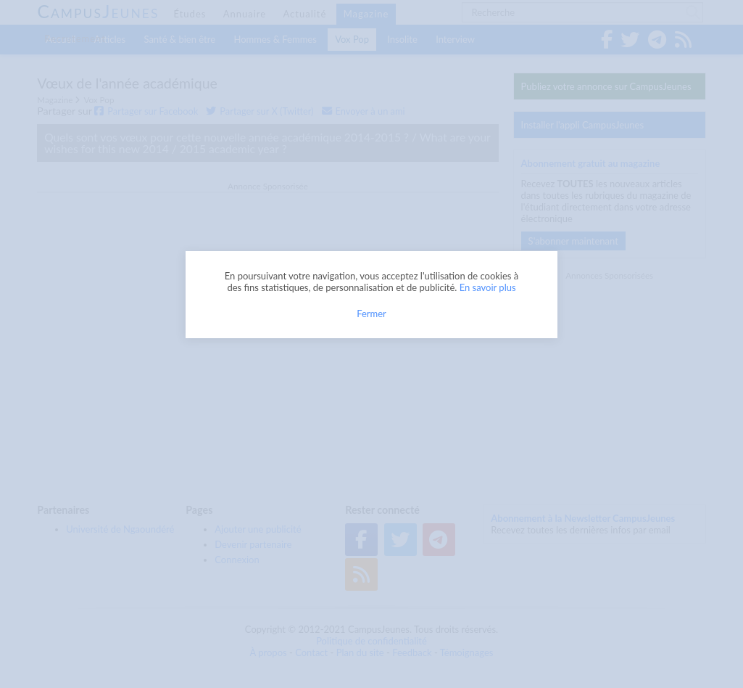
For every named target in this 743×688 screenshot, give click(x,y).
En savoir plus (488, 287)
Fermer (371, 313)
